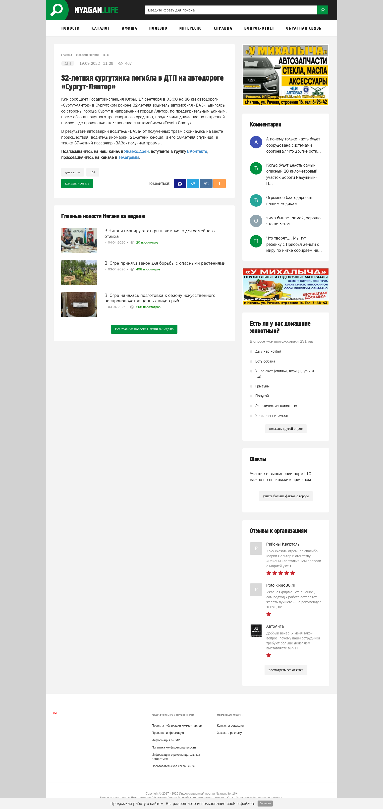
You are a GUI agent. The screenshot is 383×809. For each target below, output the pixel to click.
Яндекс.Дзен (136, 151)
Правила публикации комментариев (177, 725)
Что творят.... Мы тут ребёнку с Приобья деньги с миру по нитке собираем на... (294, 244)
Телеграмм (128, 157)
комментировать (77, 183)
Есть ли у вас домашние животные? (280, 327)
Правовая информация (168, 733)
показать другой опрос (286, 429)
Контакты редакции (230, 725)
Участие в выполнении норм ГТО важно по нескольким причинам (280, 476)
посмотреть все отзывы (286, 670)
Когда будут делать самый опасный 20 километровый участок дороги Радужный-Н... (291, 174)
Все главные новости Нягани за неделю (144, 329)
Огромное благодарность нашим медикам (289, 200)
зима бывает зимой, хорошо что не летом (293, 220)
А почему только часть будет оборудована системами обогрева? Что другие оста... (293, 145)
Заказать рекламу (229, 733)
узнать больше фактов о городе (286, 496)
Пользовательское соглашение (173, 766)
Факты (258, 459)
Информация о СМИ (166, 740)
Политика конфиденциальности (174, 747)
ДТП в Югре (72, 172)
